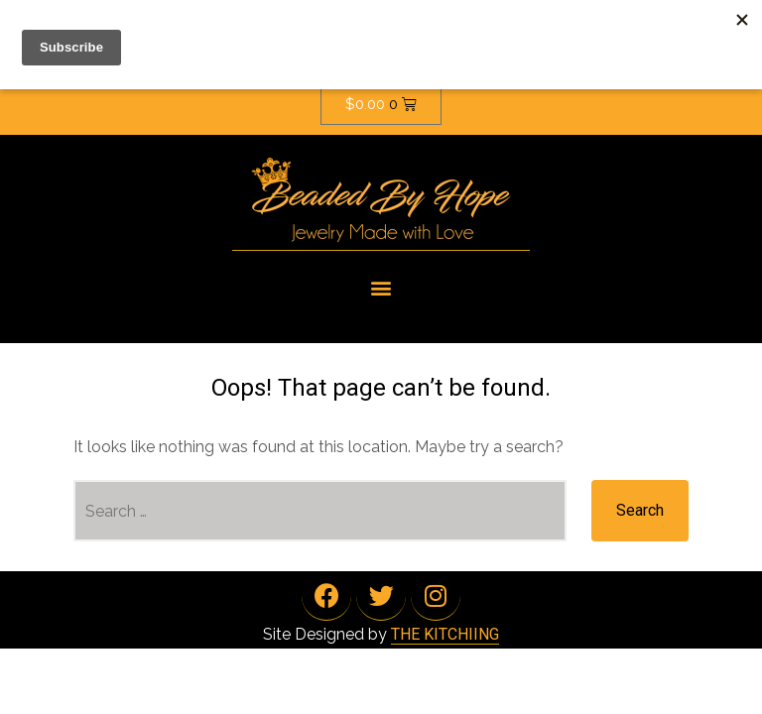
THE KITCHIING (445, 634)
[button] (381, 287)
